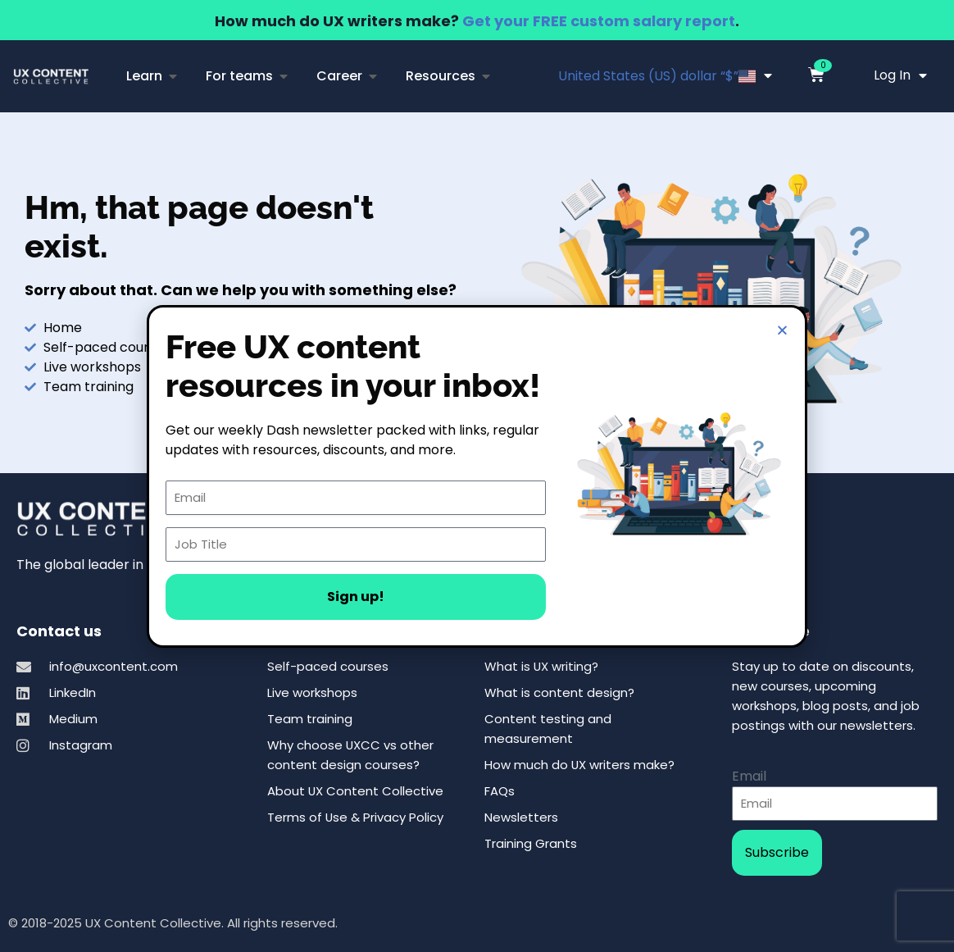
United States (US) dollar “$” (665, 75)
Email (749, 776)
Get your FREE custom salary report (598, 21)
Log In (900, 75)
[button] (782, 330)
